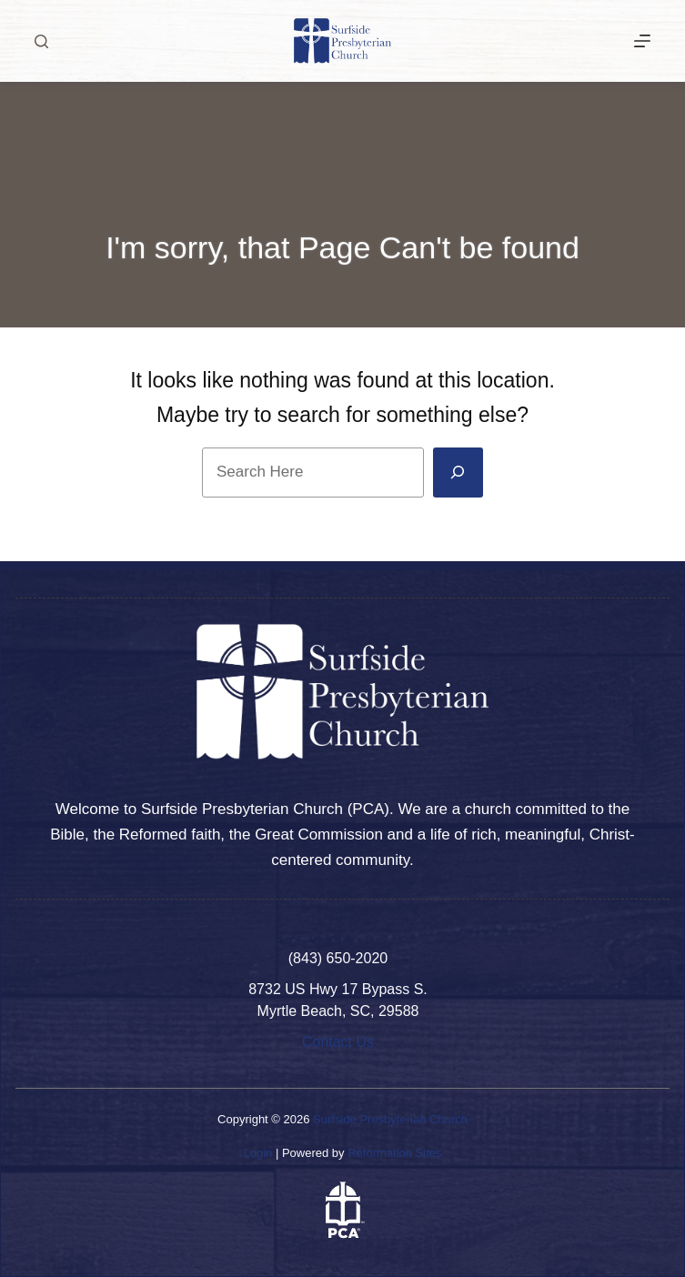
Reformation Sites (394, 1153)
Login (257, 1153)
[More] (642, 41)
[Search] (41, 41)
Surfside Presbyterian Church (390, 1119)
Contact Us (338, 1042)
